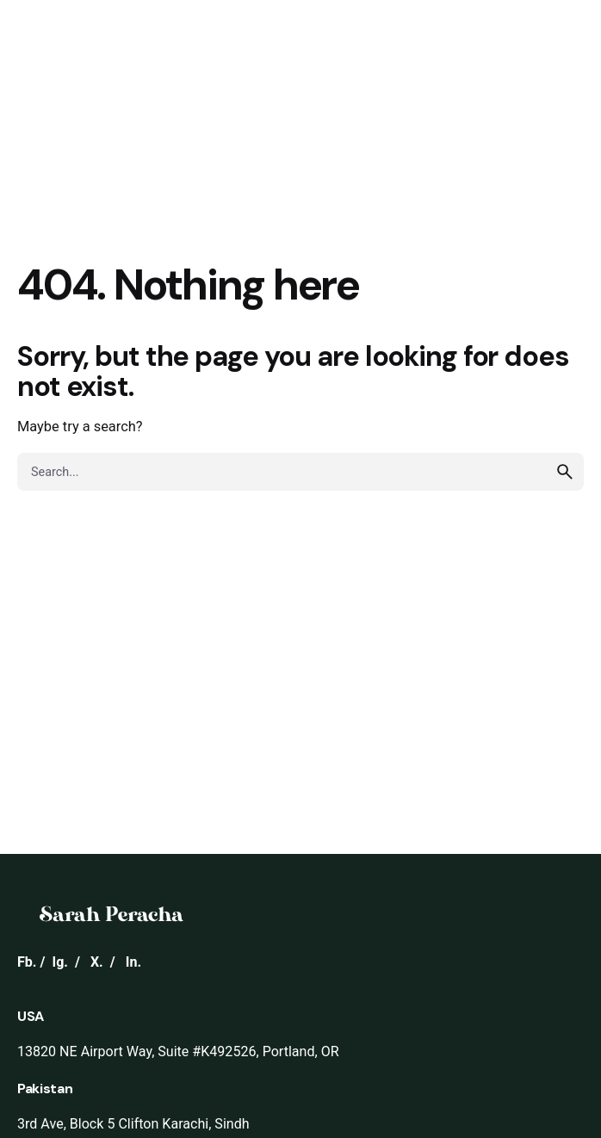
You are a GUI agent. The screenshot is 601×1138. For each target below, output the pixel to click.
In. (133, 962)
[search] (565, 472)
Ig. (60, 962)
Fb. (27, 962)
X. (96, 962)
